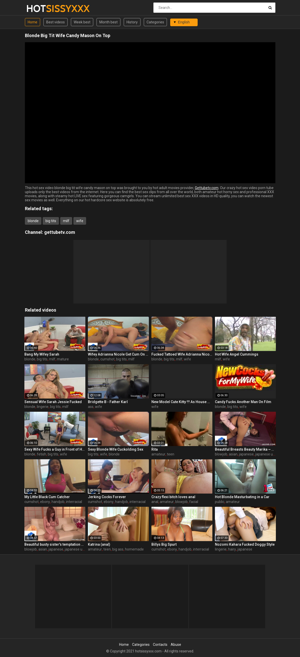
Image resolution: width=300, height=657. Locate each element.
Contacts (160, 645)
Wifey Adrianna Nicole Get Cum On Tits (118, 354)
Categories (155, 22)
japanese (246, 454)
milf (66, 221)
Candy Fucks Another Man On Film (243, 402)
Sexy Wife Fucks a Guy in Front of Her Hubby (54, 449)
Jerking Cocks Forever (107, 497)
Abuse (176, 645)
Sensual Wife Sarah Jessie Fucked (53, 402)
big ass (117, 549)
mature (63, 359)
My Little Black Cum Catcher (47, 497)
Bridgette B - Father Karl (108, 402)
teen (170, 454)
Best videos (55, 22)
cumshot (107, 359)
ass (90, 407)
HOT (39, 8)
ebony (45, 502)
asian (233, 454)
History (132, 22)
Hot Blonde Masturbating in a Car (242, 497)
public (219, 502)
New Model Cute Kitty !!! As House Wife (181, 402)
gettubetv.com (59, 232)
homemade (134, 549)
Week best (82, 22)
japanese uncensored (272, 454)
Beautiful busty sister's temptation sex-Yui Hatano (54, 544)
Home (32, 22)
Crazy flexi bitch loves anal (173, 497)
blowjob (221, 454)
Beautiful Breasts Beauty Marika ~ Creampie (245, 449)
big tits (50, 221)
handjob (58, 502)
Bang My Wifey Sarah (41, 354)
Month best (108, 22)
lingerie (43, 407)
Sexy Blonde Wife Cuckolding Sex (115, 449)
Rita (154, 449)
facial (193, 502)
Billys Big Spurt (164, 544)
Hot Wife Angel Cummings (236, 354)
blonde (33, 221)
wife (79, 221)
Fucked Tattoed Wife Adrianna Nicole (181, 354)
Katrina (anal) (99, 544)
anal (154, 502)
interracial (74, 502)
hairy (232, 549)
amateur (158, 454)
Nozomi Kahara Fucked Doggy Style (245, 544)
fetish (41, 454)
